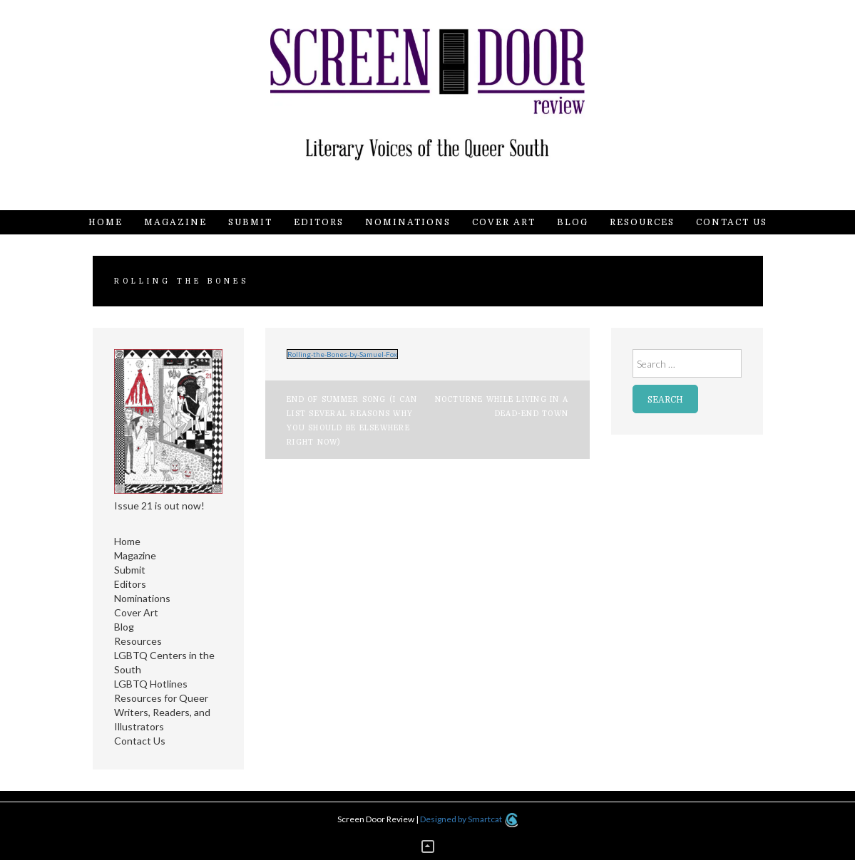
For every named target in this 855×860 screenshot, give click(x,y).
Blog (572, 222)
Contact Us (731, 222)
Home (105, 222)
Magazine (175, 222)
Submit (250, 222)
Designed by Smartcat (469, 819)
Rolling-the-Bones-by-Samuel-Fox (342, 354)
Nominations (408, 222)
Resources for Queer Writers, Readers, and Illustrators (162, 712)
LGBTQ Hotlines (151, 684)
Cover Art (504, 222)
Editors (319, 222)
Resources (642, 222)
